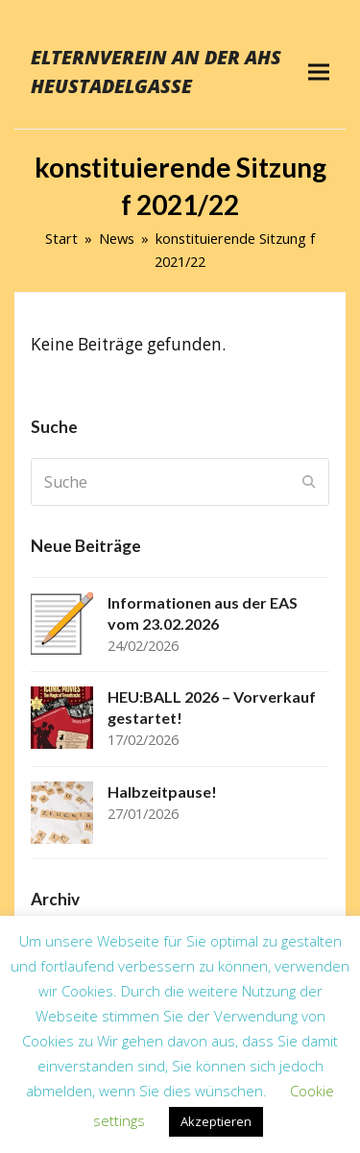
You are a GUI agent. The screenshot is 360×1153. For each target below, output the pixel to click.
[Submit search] (309, 482)
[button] (318, 71)
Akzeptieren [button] (216, 1121)
